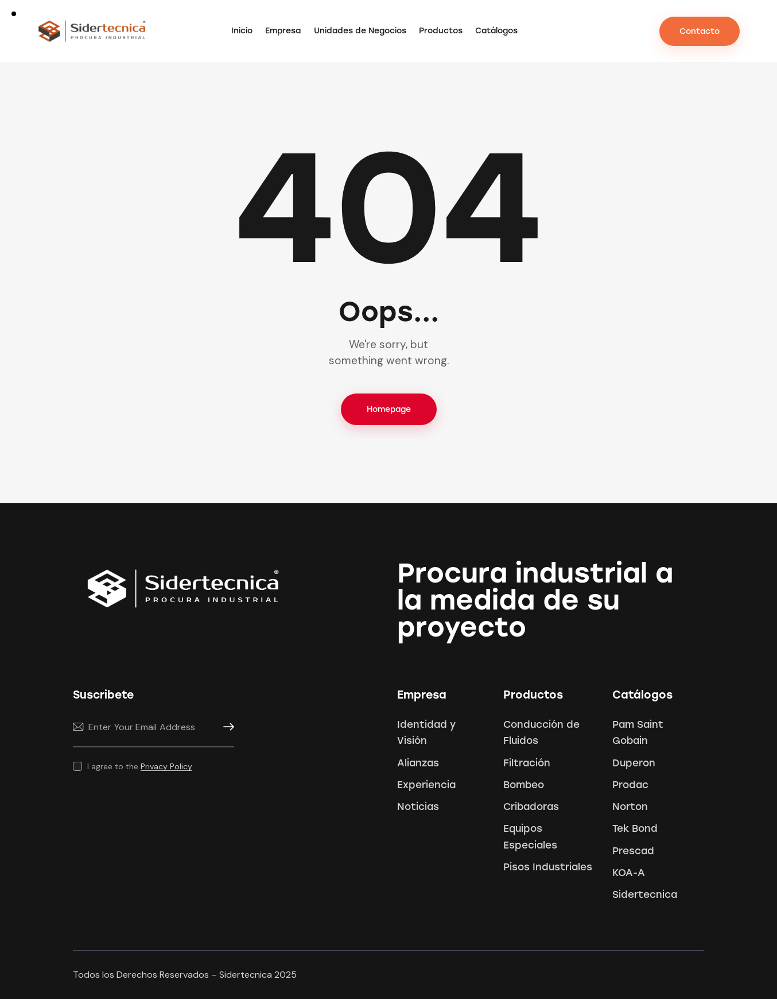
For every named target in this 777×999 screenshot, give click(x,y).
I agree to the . (140, 766)
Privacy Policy (166, 766)
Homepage (389, 409)
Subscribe (225, 727)
